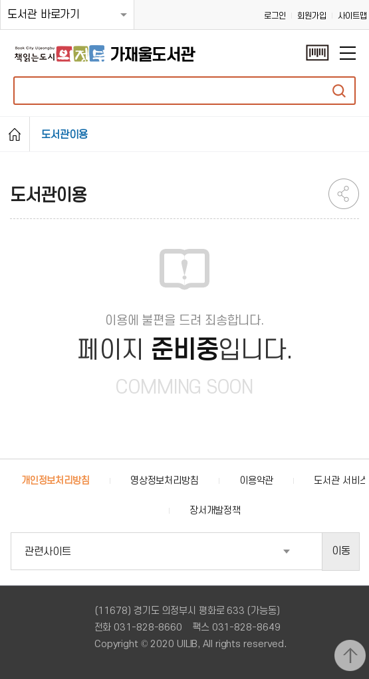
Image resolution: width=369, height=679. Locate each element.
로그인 (275, 16)
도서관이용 (64, 135)
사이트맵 (352, 16)
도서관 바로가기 (43, 15)
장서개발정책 (215, 510)
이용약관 (256, 481)
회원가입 (311, 16)
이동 (341, 551)
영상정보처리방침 (164, 481)
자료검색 (339, 90)
